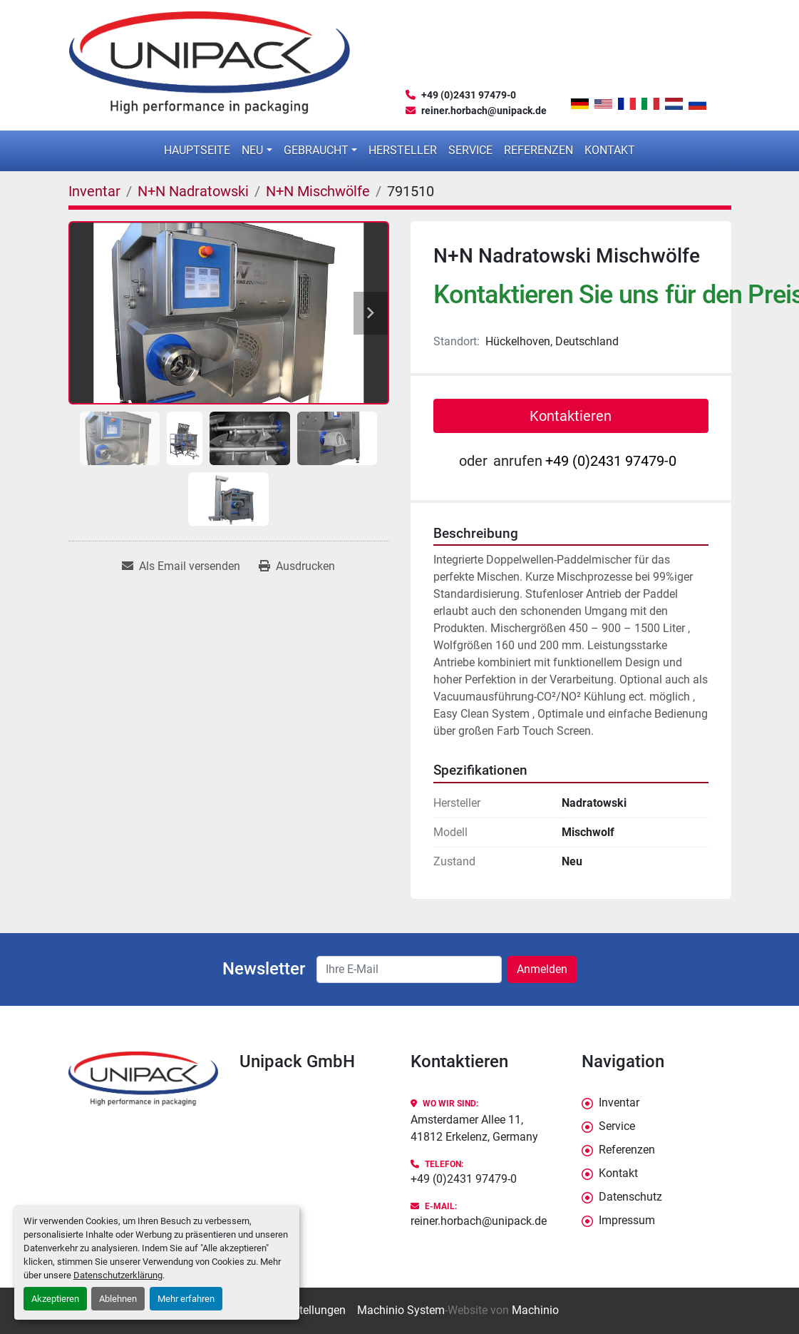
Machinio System (401, 1310)
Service (470, 150)
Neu (252, 150)
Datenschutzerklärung (118, 1275)
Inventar (619, 1102)
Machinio (535, 1310)
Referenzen (538, 150)
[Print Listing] (296, 566)
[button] (257, 150)
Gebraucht (316, 150)
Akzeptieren (55, 1298)
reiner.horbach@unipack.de (484, 110)
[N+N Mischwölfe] (318, 191)
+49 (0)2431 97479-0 (468, 95)
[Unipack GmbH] (143, 1079)
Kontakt (609, 150)
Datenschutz (630, 1196)
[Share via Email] (181, 566)
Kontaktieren (571, 415)
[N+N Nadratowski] (193, 191)
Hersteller (402, 150)
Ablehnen (118, 1298)
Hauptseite (197, 150)
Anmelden (542, 969)
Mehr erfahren (186, 1298)
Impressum (627, 1220)
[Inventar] (94, 191)
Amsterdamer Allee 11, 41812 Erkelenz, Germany (474, 1128)
